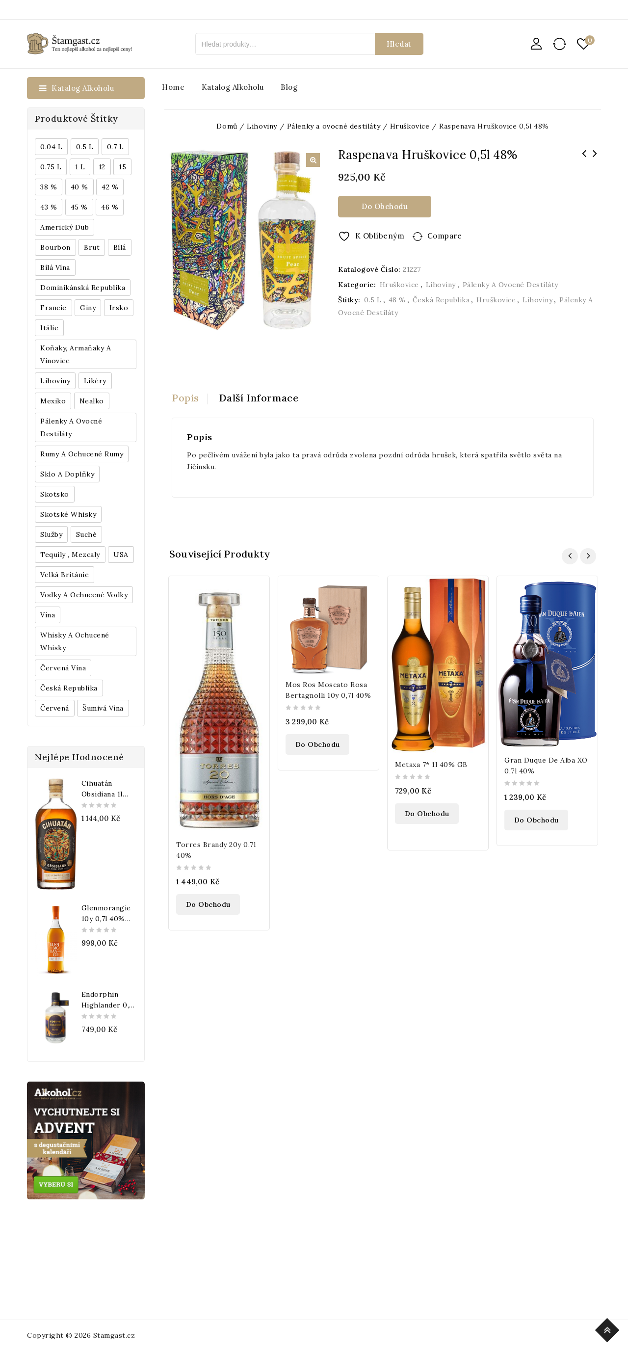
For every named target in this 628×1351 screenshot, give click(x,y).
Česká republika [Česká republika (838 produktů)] (69, 688)
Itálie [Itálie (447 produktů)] (49, 327)
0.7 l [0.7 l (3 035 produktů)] (115, 146)
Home (173, 87)
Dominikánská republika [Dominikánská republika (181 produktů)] (82, 287)
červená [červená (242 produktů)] (54, 708)
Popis (185, 398)
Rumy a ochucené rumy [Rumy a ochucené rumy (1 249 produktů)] (81, 454)
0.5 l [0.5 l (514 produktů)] (85, 146)
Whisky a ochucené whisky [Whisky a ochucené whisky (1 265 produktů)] (74, 641)
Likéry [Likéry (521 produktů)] (95, 380)
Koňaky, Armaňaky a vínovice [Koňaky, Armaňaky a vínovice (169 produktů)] (75, 354)
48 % (397, 299)
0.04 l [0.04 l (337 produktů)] (51, 146)
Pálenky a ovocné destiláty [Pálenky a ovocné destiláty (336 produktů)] (71, 427)
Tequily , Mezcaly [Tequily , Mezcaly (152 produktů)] (70, 554)
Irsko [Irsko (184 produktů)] (119, 307)
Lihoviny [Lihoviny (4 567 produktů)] (55, 380)
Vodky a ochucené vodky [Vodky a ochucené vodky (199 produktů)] (84, 594)
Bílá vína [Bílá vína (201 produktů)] (55, 267)
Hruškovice (399, 284)
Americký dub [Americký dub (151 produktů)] (64, 227)
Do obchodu (385, 206)
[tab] (190, 398)
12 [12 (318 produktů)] (102, 166)
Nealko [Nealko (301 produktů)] (91, 401)
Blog (289, 87)
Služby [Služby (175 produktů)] (51, 534)
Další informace (259, 398)
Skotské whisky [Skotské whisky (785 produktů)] (68, 514)
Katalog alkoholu (233, 87)
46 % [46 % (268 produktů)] (109, 207)
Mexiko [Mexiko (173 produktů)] (53, 401)
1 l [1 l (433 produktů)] (80, 166)
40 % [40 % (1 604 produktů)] (79, 187)
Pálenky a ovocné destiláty (510, 284)
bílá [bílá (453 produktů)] (119, 247)
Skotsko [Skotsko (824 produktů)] (54, 494)
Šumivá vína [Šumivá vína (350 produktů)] (103, 708)
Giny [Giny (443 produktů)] (88, 307)
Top (608, 1328)
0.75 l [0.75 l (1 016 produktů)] (50, 166)
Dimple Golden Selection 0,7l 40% (594, 160)
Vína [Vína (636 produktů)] (47, 614)
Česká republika (441, 299)
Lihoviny (441, 284)
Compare (444, 235)
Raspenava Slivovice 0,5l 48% (583, 160)
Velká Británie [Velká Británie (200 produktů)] (64, 574)
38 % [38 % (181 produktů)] (48, 187)
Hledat (399, 44)
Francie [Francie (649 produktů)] (53, 307)
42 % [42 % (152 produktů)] (110, 187)
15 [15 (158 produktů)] (122, 166)
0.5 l (373, 299)
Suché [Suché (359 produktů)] (86, 534)
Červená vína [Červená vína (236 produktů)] (63, 667)
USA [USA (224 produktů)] (121, 554)
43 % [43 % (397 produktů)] (48, 207)
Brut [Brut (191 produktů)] (92, 247)
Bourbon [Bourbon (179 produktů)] (55, 247)
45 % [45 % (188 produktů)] (79, 207)
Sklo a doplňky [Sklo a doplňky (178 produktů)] (67, 474)
